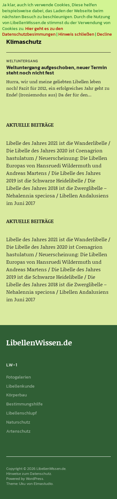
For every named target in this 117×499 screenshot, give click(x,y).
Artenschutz (18, 431)
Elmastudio (43, 483)
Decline (104, 34)
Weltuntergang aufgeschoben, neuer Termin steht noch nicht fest (56, 70)
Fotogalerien (18, 377)
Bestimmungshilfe (24, 404)
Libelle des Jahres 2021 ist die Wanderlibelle (56, 142)
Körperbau (16, 395)
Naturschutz (18, 422)
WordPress (34, 478)
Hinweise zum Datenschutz (28, 473)
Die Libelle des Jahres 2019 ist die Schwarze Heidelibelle (53, 176)
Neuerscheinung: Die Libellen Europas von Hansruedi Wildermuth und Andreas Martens (56, 165)
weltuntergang (22, 61)
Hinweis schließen (76, 34)
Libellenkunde (20, 386)
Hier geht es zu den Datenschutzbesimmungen (32, 31)
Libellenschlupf (21, 413)
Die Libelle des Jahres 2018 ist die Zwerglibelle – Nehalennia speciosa (56, 188)
